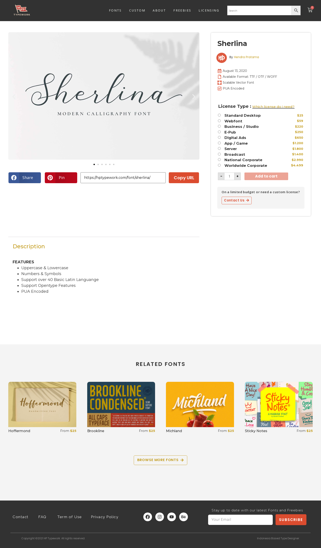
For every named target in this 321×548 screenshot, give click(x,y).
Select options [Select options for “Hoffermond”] (26, 442)
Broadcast (234, 154)
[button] (13, 96)
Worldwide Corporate (245, 165)
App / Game (236, 143)
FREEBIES (182, 10)
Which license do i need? (273, 107)
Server (230, 149)
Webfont (233, 121)
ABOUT (159, 10)
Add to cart (266, 176)
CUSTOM (137, 10)
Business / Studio (241, 127)
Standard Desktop (242, 115)
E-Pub (230, 132)
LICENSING (209, 10)
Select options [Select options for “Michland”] (184, 442)
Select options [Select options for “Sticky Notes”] (263, 442)
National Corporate (243, 160)
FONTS (115, 10)
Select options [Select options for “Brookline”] (105, 442)
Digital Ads (235, 138)
